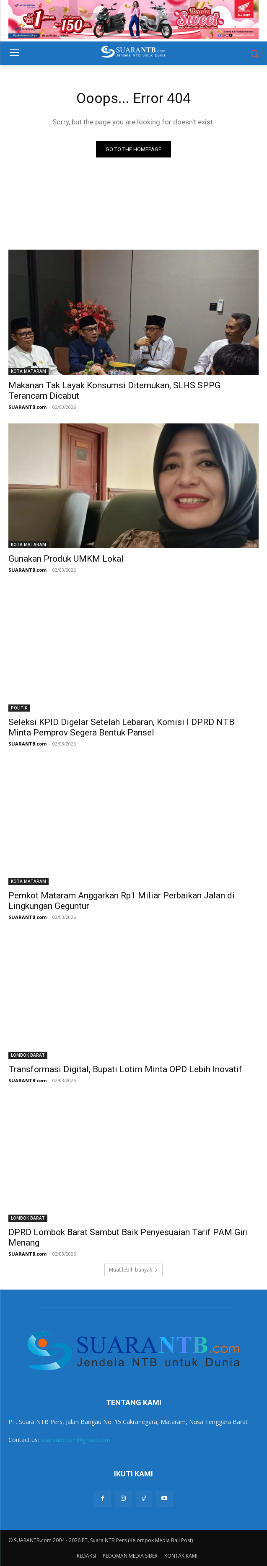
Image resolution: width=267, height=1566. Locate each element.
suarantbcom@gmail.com (75, 1440)
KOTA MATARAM (28, 371)
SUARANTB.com (27, 407)
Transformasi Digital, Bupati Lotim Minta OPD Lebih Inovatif (125, 1069)
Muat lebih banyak (133, 1269)
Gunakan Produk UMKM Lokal (66, 559)
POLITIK (19, 708)
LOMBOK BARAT (28, 1055)
